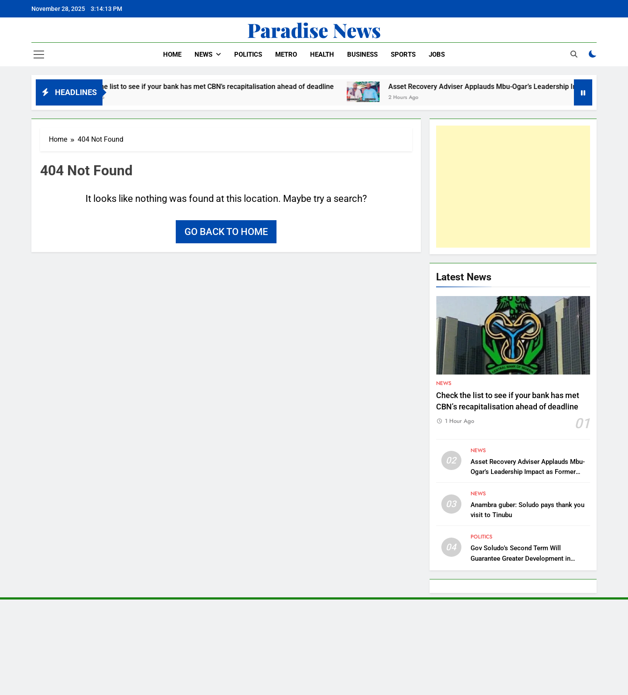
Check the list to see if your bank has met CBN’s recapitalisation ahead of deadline (213, 86)
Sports (403, 54)
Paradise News (314, 30)
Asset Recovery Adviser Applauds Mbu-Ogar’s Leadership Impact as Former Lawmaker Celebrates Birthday (528, 472)
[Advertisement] (513, 187)
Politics (248, 54)
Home (172, 54)
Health (322, 54)
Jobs (437, 54)
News (203, 54)
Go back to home (226, 231)
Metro (286, 54)
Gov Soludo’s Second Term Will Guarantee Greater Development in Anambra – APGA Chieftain (520, 558)
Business (362, 54)
